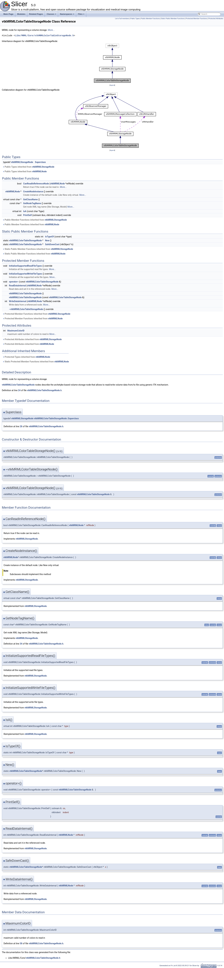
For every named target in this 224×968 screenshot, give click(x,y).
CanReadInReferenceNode (36, 183)
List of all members (122, 19)
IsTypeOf (49, 236)
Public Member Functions (150, 19)
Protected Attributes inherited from (32, 339)
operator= (13, 281)
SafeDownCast (52, 244)
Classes (52, 15)
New (47, 240)
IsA (24, 211)
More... (51, 30)
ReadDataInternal (17, 285)
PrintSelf (27, 215)
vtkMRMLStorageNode (22, 162)
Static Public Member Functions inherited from (38, 249)
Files (81, 15)
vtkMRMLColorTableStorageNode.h (44, 390)
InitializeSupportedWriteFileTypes (25, 274)
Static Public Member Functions (172, 19)
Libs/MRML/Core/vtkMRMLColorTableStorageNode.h (44, 35)
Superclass (40, 162)
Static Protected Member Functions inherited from (36, 361)
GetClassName (30, 199)
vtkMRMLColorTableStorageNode (25, 240)
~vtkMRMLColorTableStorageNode (26, 309)
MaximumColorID (15, 330)
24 (19, 390)
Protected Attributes (215, 19)
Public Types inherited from (28, 167)
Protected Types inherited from (26, 357)
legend (112, 85)
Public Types (135, 19)
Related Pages (36, 14)
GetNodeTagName (32, 203)
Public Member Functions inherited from (35, 220)
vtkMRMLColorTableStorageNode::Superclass (56, 418)
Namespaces (67, 15)
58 (21, 943)
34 (21, 643)
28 (21, 426)
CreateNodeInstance (33, 191)
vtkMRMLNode (39, 171)
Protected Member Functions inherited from (36, 314)
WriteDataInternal (17, 301)
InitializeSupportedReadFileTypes (25, 266)
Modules (21, 14)
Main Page (8, 14)
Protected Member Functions (196, 19)
